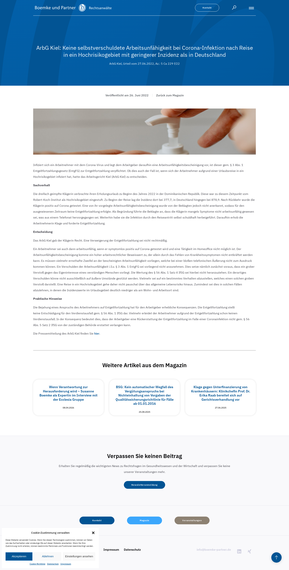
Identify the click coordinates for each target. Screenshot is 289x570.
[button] (93, 533)
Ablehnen (47, 556)
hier (96, 333)
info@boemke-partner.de (214, 549)
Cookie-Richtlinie (37, 564)
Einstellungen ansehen (79, 556)
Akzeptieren (19, 556)
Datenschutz (53, 564)
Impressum (65, 564)
